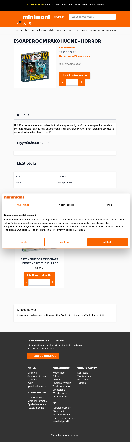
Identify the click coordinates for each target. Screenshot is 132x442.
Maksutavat (83, 379)
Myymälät (32, 379)
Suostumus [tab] (23, 205)
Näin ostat (82, 372)
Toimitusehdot (84, 375)
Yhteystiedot (58, 372)
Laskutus (57, 379)
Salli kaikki (107, 242)
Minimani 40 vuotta (37, 400)
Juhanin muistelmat (37, 375)
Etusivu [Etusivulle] (17, 30)
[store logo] (36, 17)
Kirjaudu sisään (80, 315)
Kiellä (24, 242)
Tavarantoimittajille (61, 382)
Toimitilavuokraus (61, 386)
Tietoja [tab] (108, 205)
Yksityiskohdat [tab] (66, 205)
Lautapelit (70, 30)
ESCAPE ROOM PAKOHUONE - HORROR (96, 30)
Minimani (32, 372)
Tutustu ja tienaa (35, 407)
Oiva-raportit (58, 410)
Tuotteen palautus (61, 407)
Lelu (25, 30)
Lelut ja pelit (35, 30)
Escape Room (67, 47)
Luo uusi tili (98, 315)
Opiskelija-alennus (36, 404)
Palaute (56, 375)
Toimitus (81, 382)
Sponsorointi (58, 389)
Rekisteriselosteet (61, 414)
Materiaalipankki (60, 421)
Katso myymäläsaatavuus (74, 56)
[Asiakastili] (24, 23)
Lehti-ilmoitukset (35, 397)
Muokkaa (66, 242)
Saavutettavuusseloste (63, 417)
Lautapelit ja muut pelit (53, 30)
